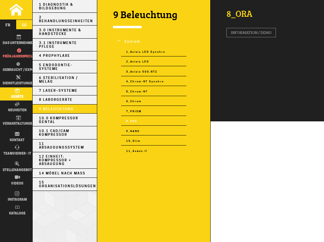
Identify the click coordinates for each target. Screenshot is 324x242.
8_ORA (131, 121)
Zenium (132, 41)
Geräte (17, 94)
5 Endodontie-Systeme (55, 67)
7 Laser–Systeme (58, 90)
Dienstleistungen (19, 80)
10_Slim (133, 141)
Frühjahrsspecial (19, 53)
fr (7, 25)
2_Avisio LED (137, 61)
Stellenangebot (17, 167)
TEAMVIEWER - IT (17, 150)
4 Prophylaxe (54, 55)
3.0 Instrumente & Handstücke (60, 32)
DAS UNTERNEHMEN (19, 40)
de (24, 25)
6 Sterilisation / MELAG (58, 79)
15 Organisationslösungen (67, 184)
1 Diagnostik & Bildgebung (56, 6)
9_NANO (133, 131)
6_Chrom (134, 101)
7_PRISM (134, 111)
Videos (17, 180)
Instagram (17, 197)
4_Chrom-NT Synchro (145, 81)
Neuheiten (17, 107)
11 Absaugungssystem (61, 145)
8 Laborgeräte (56, 100)
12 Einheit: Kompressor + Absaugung (55, 160)
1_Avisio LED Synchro (145, 51)
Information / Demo (251, 32)
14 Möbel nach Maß (62, 173)
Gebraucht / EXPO (17, 66)
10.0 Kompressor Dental (58, 120)
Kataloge (17, 210)
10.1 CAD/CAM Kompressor (54, 132)
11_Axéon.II (136, 151)
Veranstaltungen (19, 121)
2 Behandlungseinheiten (66, 19)
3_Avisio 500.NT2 (141, 71)
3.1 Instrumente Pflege (58, 44)
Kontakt (17, 137)
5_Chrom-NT (137, 91)
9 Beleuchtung (56, 109)
